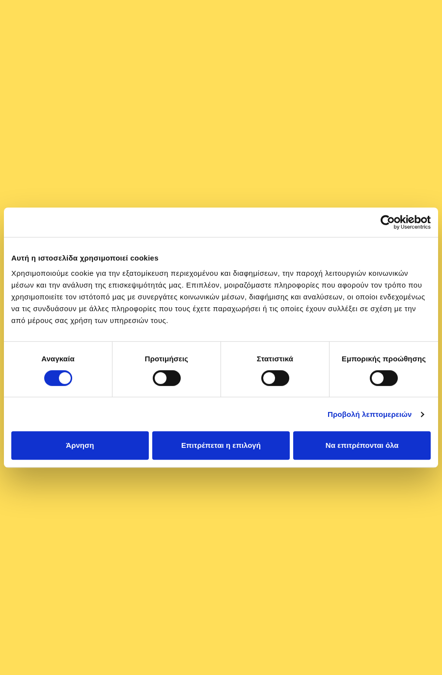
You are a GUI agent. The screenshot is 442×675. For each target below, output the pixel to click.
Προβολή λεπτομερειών (370, 414)
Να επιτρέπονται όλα (362, 445)
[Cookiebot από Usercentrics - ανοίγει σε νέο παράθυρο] (388, 222)
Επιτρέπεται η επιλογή (221, 445)
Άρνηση (80, 445)
